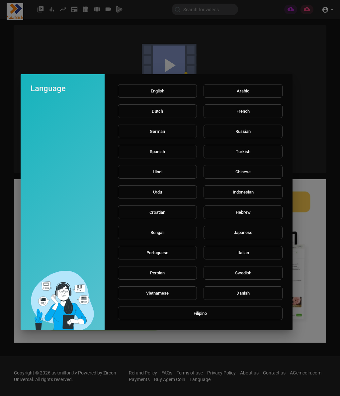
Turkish (243, 151)
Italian (243, 252)
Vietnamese (157, 293)
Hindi (157, 171)
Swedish (243, 272)
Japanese (243, 232)
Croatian (157, 212)
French (243, 111)
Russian (243, 131)
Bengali (157, 232)
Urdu (157, 192)
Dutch (157, 111)
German (157, 131)
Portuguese (157, 252)
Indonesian (243, 192)
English (157, 90)
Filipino (200, 313)
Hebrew (243, 212)
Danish (243, 293)
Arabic (243, 90)
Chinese (243, 171)
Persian (157, 272)
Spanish (157, 151)
